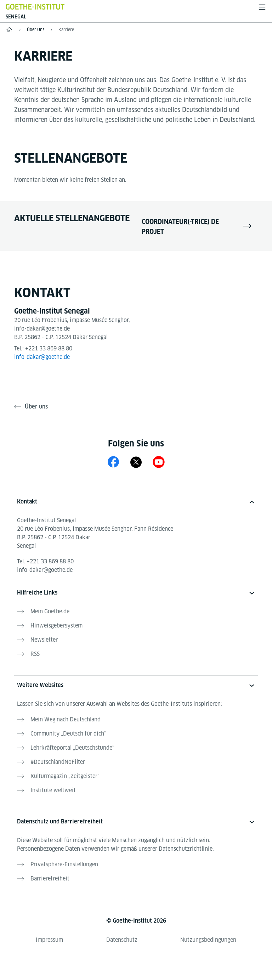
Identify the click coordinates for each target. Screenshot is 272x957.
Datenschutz (121, 940)
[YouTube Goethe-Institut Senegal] (159, 462)
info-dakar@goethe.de (42, 357)
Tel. (45, 561)
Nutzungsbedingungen (208, 940)
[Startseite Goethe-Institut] (35, 6)
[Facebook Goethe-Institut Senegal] (113, 462)
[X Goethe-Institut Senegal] (136, 462)
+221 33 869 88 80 (48, 348)
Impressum (49, 940)
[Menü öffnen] (262, 7)
